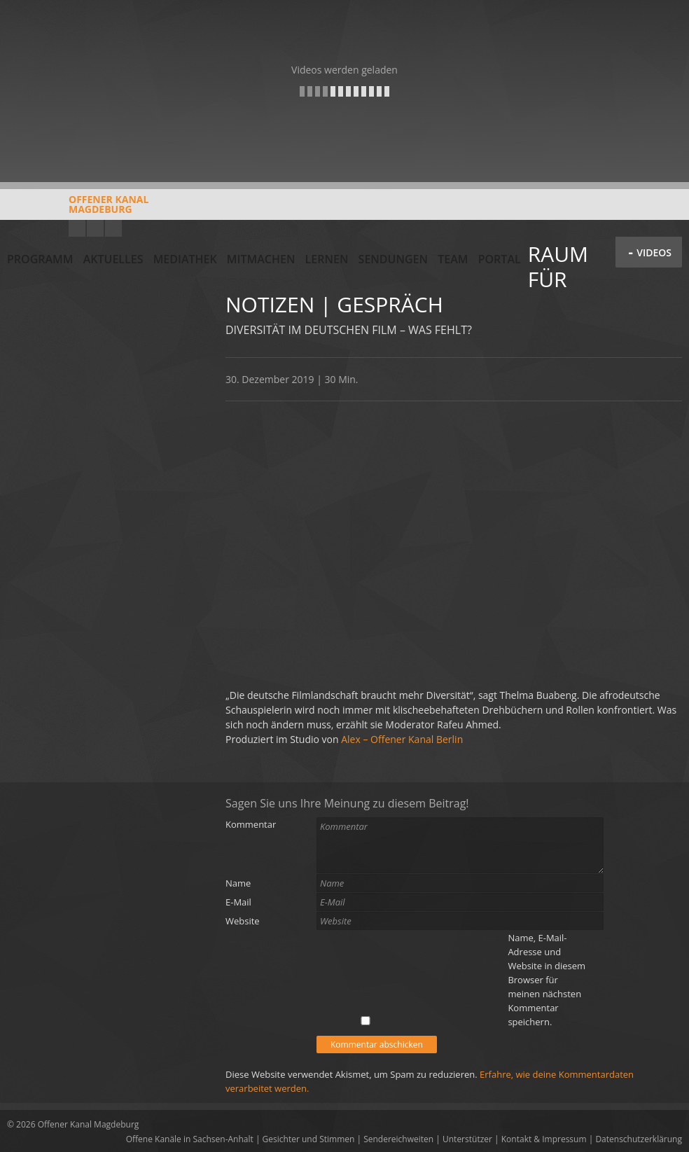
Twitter (113, 228)
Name (238, 883)
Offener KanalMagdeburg (77, 209)
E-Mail (238, 902)
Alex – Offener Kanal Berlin (402, 739)
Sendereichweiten (398, 1139)
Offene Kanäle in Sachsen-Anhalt (189, 1139)
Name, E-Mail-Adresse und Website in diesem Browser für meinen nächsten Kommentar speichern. (546, 979)
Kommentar (250, 824)
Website (242, 921)
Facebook (95, 228)
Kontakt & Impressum (544, 1139)
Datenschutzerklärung (638, 1139)
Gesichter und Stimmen (309, 1139)
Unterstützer (467, 1139)
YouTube (77, 228)
